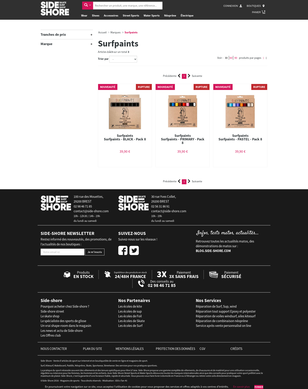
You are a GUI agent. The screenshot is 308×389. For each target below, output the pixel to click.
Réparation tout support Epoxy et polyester (226, 311)
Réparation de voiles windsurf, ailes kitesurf (225, 316)
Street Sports (131, 15)
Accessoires (111, 15)
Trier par (103, 59)
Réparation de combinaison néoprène (222, 321)
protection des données (175, 349)
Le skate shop (50, 316)
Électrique (187, 15)
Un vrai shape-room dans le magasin (66, 325)
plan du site (92, 349)
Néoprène (170, 15)
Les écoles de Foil (130, 316)
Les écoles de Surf (130, 325)
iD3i (117, 380)
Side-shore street (52, 311)
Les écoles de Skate (131, 321)
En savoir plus (241, 386)
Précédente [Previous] (171, 76)
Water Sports (152, 15)
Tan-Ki (124, 380)
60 (231, 58)
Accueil (102, 32)
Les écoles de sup (130, 311)
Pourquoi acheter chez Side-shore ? (65, 306)
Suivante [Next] (195, 76)
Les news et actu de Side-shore (62, 330)
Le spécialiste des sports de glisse (63, 321)
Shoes (95, 15)
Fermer (258, 386)
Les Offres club (51, 335)
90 (235, 58)
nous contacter (54, 349)
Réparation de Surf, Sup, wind (216, 306)
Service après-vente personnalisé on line (223, 325)
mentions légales (130, 349)
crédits (236, 349)
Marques (115, 32)
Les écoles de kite (130, 306)
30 (226, 58)
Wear (84, 15)
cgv (202, 349)
